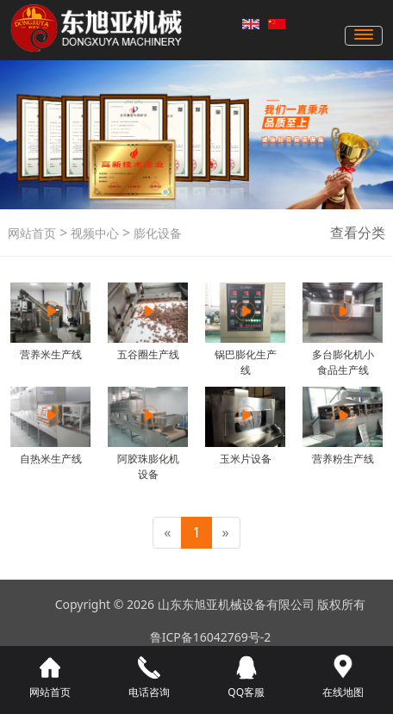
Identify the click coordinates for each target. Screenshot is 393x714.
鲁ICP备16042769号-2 (210, 637)
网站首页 (32, 233)
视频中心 (93, 233)
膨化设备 (156, 233)
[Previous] (167, 533)
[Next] (225, 533)
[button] (165, 192)
